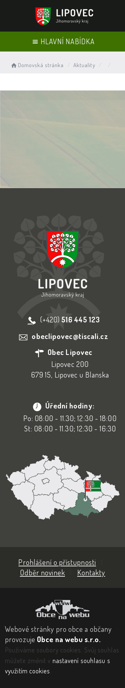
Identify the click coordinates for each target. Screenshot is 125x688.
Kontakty (91, 572)
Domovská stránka (37, 64)
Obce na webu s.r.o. (69, 639)
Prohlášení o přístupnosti (57, 562)
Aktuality (84, 64)
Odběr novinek (42, 572)
